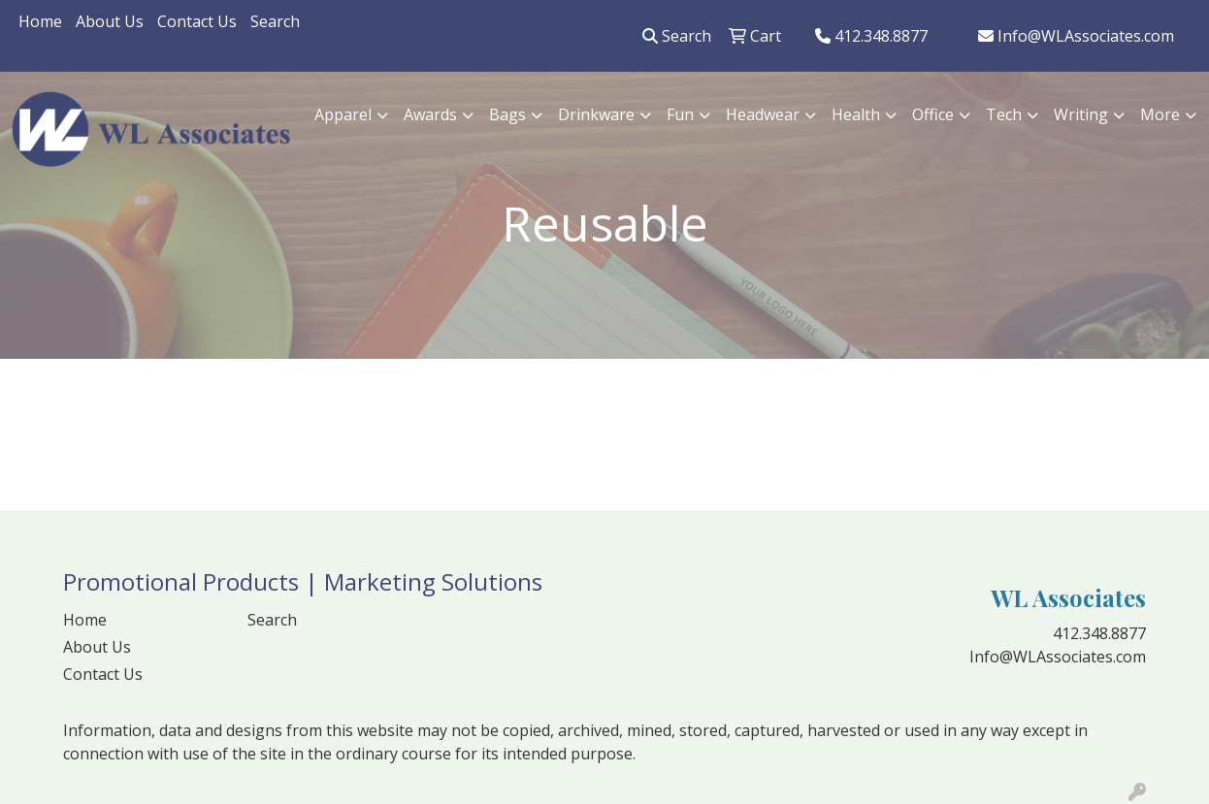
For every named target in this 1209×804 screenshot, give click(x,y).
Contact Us (197, 21)
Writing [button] (1081, 114)
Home (40, 21)
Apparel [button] (343, 114)
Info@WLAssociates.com (1076, 36)
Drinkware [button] (596, 114)
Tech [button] (1004, 114)
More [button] (1160, 114)
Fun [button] (680, 114)
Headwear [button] (763, 114)
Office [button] (933, 114)
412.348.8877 (871, 36)
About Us (110, 21)
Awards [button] (430, 114)
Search (275, 21)
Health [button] (856, 114)
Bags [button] (507, 114)
